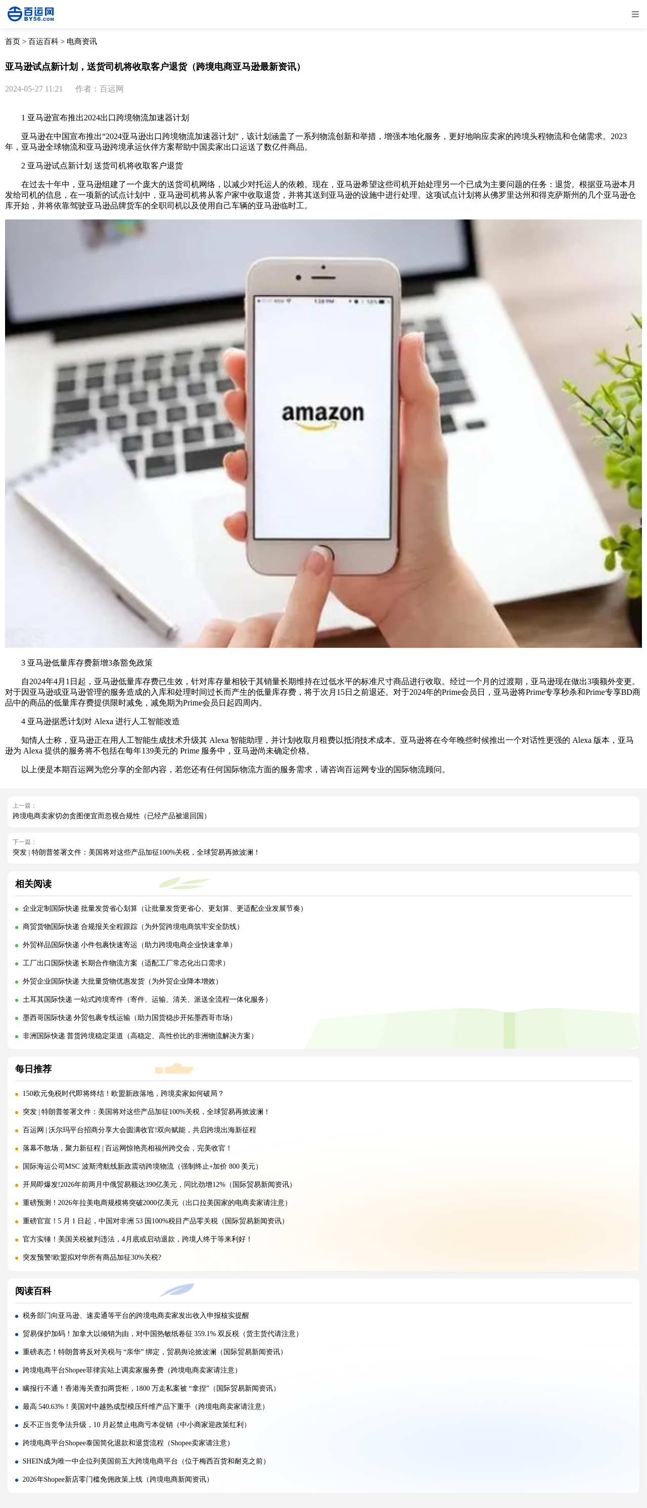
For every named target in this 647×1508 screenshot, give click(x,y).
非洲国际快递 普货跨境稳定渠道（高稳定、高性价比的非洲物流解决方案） (140, 1036)
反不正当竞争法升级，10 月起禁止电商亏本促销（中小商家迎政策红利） (137, 1425)
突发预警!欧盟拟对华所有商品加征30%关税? (92, 1257)
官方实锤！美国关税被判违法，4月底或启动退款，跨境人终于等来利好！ (138, 1239)
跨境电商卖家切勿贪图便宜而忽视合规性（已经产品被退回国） (112, 816)
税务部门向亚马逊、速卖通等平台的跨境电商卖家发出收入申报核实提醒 (136, 1315)
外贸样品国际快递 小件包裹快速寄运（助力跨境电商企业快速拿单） (130, 945)
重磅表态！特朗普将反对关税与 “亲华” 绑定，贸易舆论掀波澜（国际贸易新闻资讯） (155, 1352)
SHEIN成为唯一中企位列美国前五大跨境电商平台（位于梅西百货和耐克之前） (146, 1461)
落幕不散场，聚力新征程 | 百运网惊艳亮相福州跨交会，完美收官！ (128, 1148)
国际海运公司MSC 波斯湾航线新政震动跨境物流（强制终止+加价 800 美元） (143, 1166)
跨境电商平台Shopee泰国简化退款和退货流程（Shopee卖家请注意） (128, 1443)
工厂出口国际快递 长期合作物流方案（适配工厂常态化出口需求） (126, 963)
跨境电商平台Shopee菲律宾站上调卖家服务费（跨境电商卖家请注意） (132, 1370)
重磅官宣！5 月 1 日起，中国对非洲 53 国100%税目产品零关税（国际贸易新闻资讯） (156, 1221)
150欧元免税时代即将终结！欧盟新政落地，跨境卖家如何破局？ (123, 1093)
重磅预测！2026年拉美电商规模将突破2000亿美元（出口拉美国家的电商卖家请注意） (157, 1203)
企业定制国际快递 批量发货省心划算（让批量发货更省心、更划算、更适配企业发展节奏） (165, 908)
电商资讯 (82, 41)
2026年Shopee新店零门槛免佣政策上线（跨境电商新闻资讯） (118, 1479)
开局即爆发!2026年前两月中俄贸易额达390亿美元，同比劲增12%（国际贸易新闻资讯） (159, 1184)
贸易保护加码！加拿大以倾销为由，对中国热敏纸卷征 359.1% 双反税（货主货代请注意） (163, 1334)
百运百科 (43, 41)
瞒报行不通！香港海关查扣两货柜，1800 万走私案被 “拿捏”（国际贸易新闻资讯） (151, 1388)
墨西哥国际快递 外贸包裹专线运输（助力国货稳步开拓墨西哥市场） (130, 1018)
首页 (12, 41)
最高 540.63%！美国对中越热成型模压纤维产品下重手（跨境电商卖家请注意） (146, 1406)
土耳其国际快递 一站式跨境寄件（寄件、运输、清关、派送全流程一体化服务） (147, 999)
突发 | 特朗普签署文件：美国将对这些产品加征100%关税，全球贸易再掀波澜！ (136, 852)
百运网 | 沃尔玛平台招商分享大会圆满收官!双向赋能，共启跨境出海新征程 (139, 1130)
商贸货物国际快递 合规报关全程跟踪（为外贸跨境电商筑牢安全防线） (133, 926)
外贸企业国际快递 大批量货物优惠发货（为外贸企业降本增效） (123, 981)
